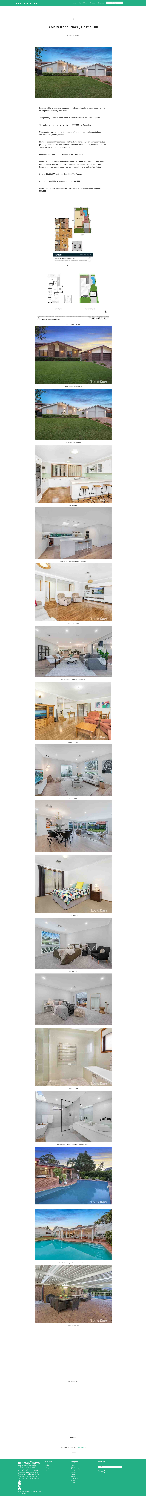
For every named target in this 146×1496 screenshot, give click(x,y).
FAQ (46, 1471)
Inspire (47, 1465)
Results (47, 1469)
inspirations (81, 1447)
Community (74, 1478)
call (38, 1478)
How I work (74, 1471)
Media (73, 1476)
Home (74, 3)
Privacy (73, 1480)
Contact (114, 3)
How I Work (83, 3)
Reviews (101, 3)
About (73, 1465)
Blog (46, 1467)
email (33, 1478)
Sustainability (75, 1469)
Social (73, 1467)
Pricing (92, 3)
